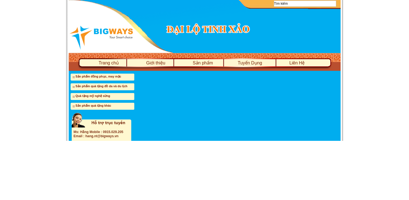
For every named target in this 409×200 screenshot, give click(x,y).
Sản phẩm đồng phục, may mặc (98, 76)
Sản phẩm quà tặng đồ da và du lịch (102, 86)
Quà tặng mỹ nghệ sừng (93, 96)
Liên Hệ (297, 63)
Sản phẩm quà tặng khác (93, 105)
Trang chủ (109, 63)
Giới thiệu (155, 63)
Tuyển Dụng (250, 63)
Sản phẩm (203, 63)
